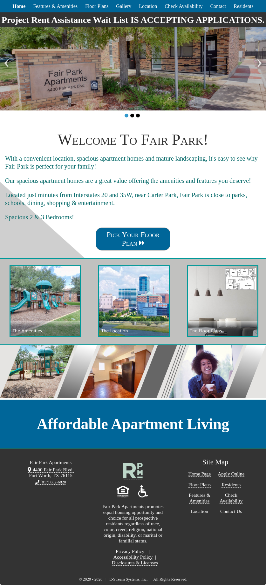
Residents (243, 6)
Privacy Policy (130, 551)
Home (19, 6)
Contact (218, 6)
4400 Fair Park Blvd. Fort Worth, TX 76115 (51, 472)
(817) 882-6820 (50, 482)
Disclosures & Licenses (135, 562)
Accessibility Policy (133, 557)
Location (148, 6)
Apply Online (231, 473)
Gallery (123, 6)
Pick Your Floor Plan (133, 238)
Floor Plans (96, 6)
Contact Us (231, 511)
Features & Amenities (55, 6)
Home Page (199, 473)
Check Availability (183, 6)
